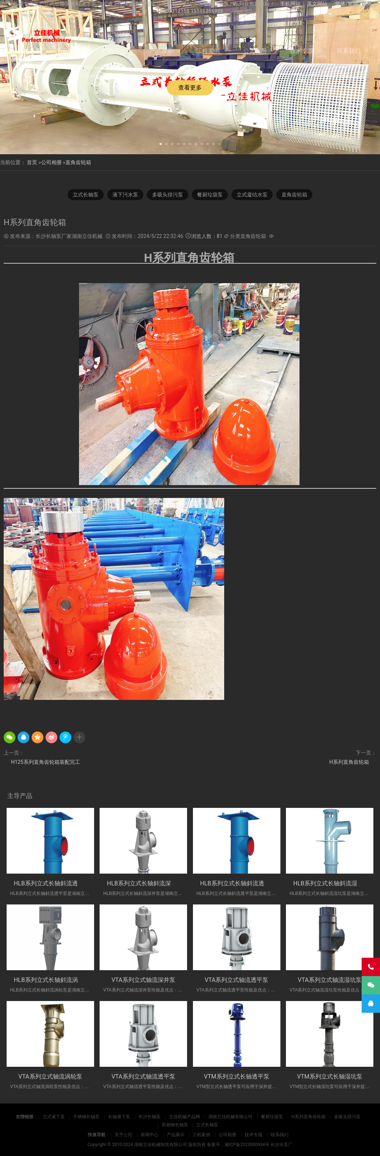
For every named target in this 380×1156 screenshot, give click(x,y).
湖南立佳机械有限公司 (230, 1116)
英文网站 (317, 4)
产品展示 (161, 50)
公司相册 (255, 50)
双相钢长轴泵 (175, 1124)
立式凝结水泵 (252, 195)
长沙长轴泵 (150, 1116)
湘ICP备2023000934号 (247, 1144)
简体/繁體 (346, 4)
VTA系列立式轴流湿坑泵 (330, 979)
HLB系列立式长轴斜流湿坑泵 (331, 883)
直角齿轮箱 (78, 162)
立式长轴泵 (85, 195)
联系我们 (349, 50)
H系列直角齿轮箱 (349, 762)
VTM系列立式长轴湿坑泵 (329, 1076)
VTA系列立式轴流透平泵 (237, 979)
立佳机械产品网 (184, 1116)
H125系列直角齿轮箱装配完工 (45, 762)
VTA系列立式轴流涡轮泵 (50, 1076)
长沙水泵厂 (281, 1144)
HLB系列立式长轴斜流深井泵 (145, 883)
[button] (161, 143)
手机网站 (290, 4)
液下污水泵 (125, 195)
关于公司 (67, 50)
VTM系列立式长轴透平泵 (236, 1076)
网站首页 (29, 50)
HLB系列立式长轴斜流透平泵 (52, 883)
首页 (32, 162)
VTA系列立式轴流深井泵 (143, 979)
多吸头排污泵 (167, 195)
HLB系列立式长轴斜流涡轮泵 (52, 979)
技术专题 (301, 50)
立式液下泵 (54, 1116)
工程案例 (208, 50)
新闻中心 (114, 50)
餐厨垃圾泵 (210, 195)
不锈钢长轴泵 (86, 1116)
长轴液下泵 (119, 1116)
